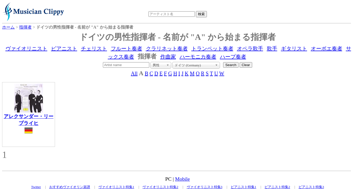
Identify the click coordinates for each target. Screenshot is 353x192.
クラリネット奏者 (167, 48)
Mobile (182, 179)
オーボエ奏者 (326, 48)
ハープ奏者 (233, 57)
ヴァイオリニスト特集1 (116, 187)
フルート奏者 (126, 48)
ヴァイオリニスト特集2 (160, 187)
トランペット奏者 (212, 48)
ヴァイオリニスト (26, 48)
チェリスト (94, 48)
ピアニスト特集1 (243, 187)
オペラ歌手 (250, 48)
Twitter (36, 187)
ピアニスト (64, 48)
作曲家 (168, 57)
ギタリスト (294, 48)
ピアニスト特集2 (277, 187)
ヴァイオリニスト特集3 (205, 187)
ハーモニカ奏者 (198, 57)
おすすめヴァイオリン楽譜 (69, 187)
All (134, 73)
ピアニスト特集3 (311, 187)
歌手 (272, 48)
